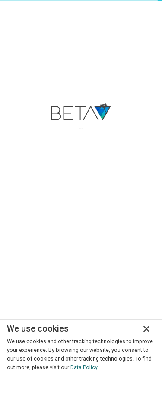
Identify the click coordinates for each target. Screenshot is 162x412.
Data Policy (83, 367)
